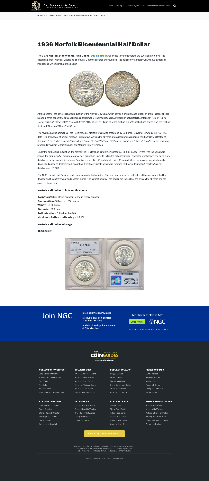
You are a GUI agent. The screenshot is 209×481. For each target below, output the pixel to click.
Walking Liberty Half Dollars (157, 413)
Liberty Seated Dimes (155, 389)
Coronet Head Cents (119, 424)
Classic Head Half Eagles (85, 409)
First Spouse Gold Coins (85, 392)
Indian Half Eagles (82, 420)
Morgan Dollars (116, 374)
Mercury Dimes (152, 381)
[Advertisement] (104, 31)
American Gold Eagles (84, 381)
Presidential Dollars (118, 389)
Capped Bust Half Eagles (85, 406)
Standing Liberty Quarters (50, 413)
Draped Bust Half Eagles (85, 413)
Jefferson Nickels (153, 377)
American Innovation (118, 392)
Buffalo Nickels (152, 374)
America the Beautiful (48, 424)
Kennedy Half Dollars (154, 409)
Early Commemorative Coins (59, 5)
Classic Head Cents (118, 420)
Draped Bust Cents (118, 417)
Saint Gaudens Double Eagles (51, 392)
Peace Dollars (116, 377)
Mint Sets (43, 385)
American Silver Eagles (84, 377)
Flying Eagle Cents (118, 409)
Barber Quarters (45, 409)
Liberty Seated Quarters (49, 406)
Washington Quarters (48, 417)
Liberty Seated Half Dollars (157, 420)
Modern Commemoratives (50, 377)
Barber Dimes (151, 392)
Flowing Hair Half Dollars (156, 417)
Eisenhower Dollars (118, 381)
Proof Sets (43, 381)
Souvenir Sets (45, 389)
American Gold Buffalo (84, 389)
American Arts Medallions (85, 374)
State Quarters (45, 420)
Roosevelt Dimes (153, 385)
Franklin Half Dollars (154, 406)
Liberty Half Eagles (82, 417)
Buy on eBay (98, 56)
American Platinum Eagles (86, 385)
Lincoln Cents (116, 406)
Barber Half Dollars (153, 424)
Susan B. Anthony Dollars (120, 385)
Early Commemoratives (49, 374)
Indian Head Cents (118, 413)
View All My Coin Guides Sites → (104, 433)
